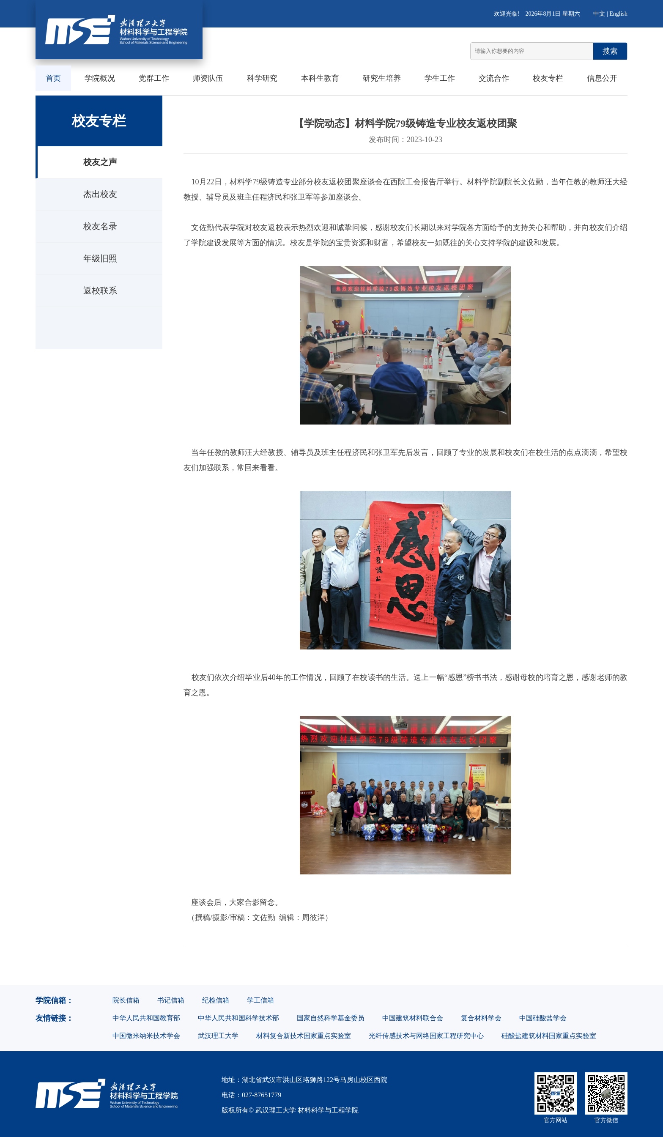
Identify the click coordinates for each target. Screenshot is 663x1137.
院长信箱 (126, 1000)
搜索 (610, 51)
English (618, 14)
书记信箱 (170, 1000)
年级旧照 (100, 258)
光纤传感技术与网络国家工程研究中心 (426, 1035)
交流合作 (494, 78)
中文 (599, 14)
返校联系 (100, 290)
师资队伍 (208, 78)
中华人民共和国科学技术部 (238, 1018)
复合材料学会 (481, 1018)
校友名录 (100, 226)
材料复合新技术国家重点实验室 (303, 1035)
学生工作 (440, 78)
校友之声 (100, 162)
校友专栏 (548, 78)
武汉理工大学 (218, 1035)
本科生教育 (320, 78)
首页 (53, 78)
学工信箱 (260, 1000)
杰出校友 (100, 194)
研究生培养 (382, 78)
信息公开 (602, 78)
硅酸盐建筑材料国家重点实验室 (548, 1035)
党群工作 (154, 78)
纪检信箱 (215, 1000)
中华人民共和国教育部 (146, 1018)
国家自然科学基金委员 (330, 1018)
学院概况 (100, 78)
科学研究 (262, 78)
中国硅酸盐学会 (543, 1018)
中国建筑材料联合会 (412, 1018)
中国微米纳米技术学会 (146, 1035)
